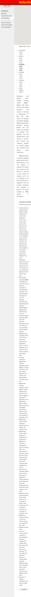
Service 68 (20, 118)
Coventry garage (24, 145)
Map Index (4, 13)
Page (23, 589)
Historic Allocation (6, 22)
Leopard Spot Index (6, 16)
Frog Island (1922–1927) (22, 52)
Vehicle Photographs (6, 25)
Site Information (5, 18)
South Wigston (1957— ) (21, 90)
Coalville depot (23, 559)
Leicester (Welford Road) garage (23, 308)
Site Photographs (6, 27)
